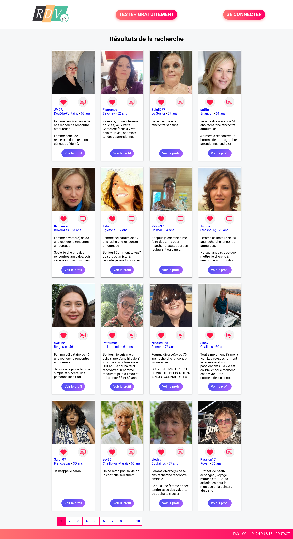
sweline (59, 343)
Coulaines (159, 463)
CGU (245, 534)
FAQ (236, 534)
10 (138, 521)
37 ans (123, 230)
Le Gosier (158, 113)
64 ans (169, 230)
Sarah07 (60, 460)
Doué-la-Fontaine (66, 113)
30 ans (78, 463)
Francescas (62, 463)
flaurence (61, 226)
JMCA (58, 110)
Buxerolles (61, 230)
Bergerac (60, 347)
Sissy (204, 343)
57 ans (172, 113)
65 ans (136, 463)
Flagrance (110, 110)
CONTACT (282, 534)
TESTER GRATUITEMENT (146, 15)
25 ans (223, 230)
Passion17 (208, 460)
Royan (204, 463)
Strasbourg (208, 230)
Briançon (206, 113)
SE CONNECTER (244, 15)
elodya (156, 460)
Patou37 (158, 226)
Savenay (109, 113)
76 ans (170, 347)
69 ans (86, 113)
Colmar (157, 230)
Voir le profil (73, 153)
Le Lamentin (112, 347)
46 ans (74, 347)
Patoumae (110, 343)
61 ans (220, 113)
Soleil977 (158, 110)
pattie (204, 110)
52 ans (122, 113)
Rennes (157, 347)
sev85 (107, 460)
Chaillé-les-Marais (115, 463)
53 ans (76, 230)
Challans (206, 347)
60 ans (220, 347)
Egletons (109, 230)
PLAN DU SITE (262, 534)
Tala (106, 226)
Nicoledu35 (160, 343)
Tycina (205, 226)
